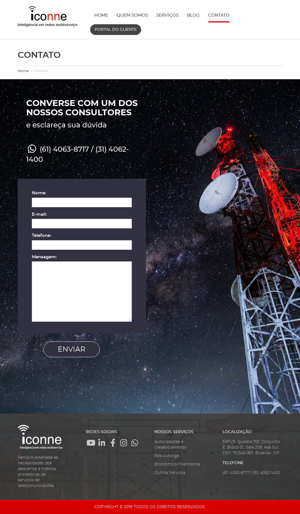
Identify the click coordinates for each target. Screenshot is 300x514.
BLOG (193, 15)
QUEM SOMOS (132, 15)
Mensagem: (44, 257)
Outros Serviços (170, 473)
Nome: (39, 193)
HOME (101, 15)
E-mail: (39, 214)
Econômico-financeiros (177, 464)
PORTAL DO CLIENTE (116, 30)
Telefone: (41, 235)
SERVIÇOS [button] (167, 15)
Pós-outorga (166, 456)
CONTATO (219, 15)
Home (23, 71)
